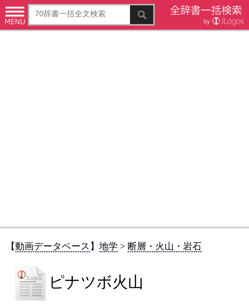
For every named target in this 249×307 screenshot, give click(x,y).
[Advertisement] (124, 128)
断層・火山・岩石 (165, 246)
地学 (108, 246)
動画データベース (52, 246)
